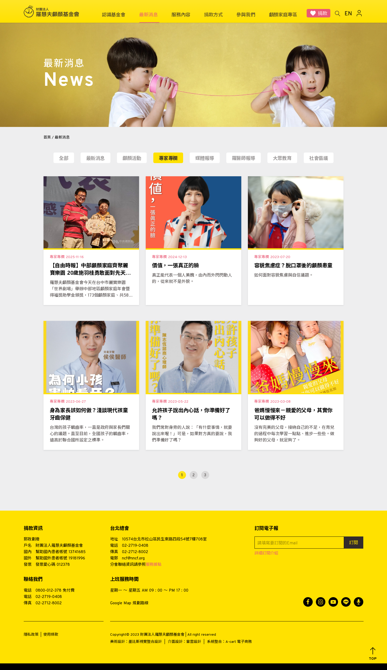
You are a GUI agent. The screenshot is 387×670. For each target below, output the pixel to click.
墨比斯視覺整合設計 (145, 642)
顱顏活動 (132, 159)
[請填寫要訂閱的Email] (299, 542)
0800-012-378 (48, 590)
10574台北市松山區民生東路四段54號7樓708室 (164, 539)
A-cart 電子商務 (239, 642)
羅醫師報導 (243, 159)
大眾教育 (282, 159)
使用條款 (50, 635)
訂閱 (353, 543)
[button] (372, 654)
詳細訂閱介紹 (266, 553)
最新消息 (95, 159)
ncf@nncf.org (133, 558)
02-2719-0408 (135, 545)
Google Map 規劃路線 (129, 603)
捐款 (322, 14)
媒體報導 (204, 159)
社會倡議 (318, 159)
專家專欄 (168, 159)
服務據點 (153, 564)
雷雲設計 (193, 642)
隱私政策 (31, 635)
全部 (63, 159)
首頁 (47, 137)
